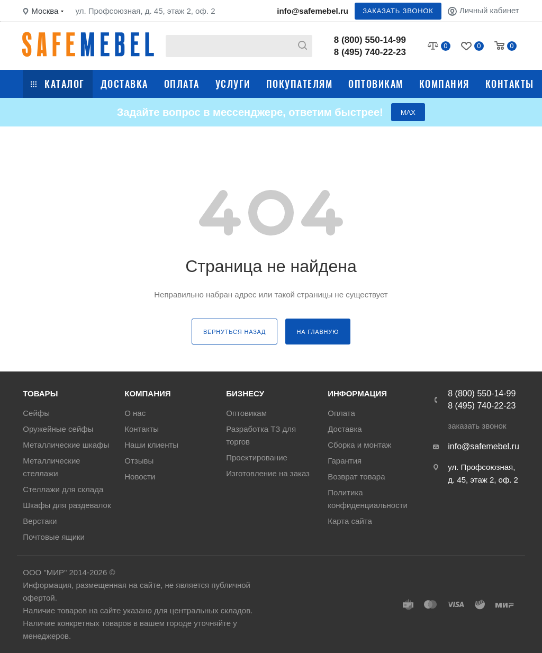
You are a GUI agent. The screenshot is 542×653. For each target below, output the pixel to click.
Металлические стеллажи (51, 467)
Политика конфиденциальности (368, 499)
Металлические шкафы (66, 444)
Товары (40, 393)
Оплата (182, 83)
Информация (357, 393)
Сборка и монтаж (359, 444)
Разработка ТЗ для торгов (261, 435)
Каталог (58, 83)
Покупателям (299, 83)
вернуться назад (234, 332)
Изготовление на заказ (268, 473)
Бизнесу (245, 393)
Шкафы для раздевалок (67, 505)
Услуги (232, 83)
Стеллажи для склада (63, 489)
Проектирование (256, 457)
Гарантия (345, 460)
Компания (444, 83)
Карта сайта (350, 520)
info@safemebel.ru (312, 10)
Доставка (124, 83)
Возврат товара (356, 476)
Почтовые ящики (54, 536)
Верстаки (40, 520)
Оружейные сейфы (58, 428)
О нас (135, 413)
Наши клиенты (151, 444)
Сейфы (36, 413)
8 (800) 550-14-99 (370, 40)
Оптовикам (375, 83)
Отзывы (138, 460)
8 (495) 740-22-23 (370, 52)
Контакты (509, 83)
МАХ (408, 112)
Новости (139, 476)
